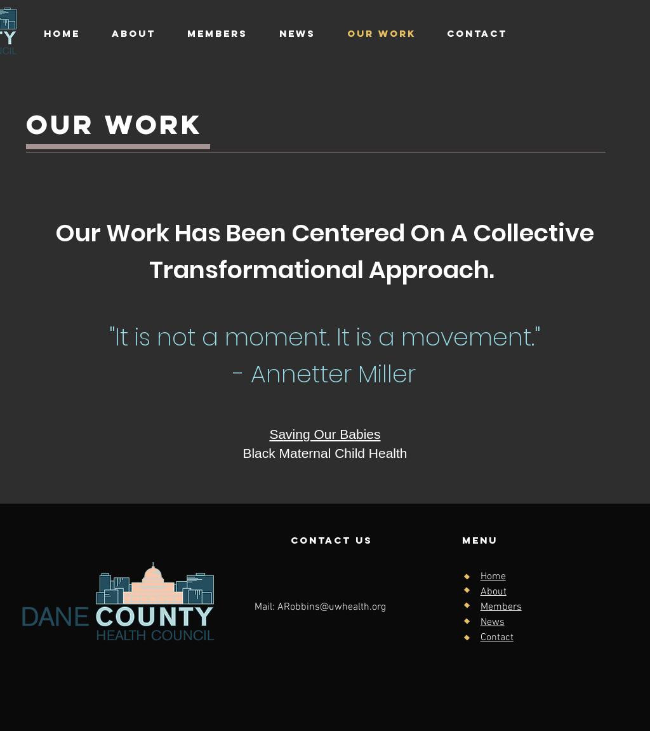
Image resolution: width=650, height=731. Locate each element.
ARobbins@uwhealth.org (331, 607)
